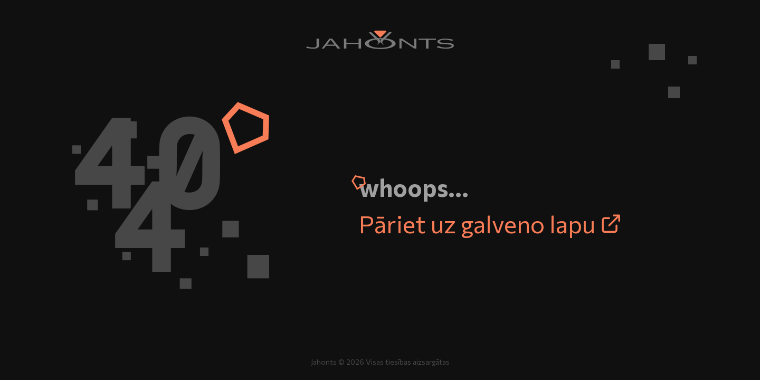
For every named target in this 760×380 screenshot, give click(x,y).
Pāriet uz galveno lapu (490, 223)
